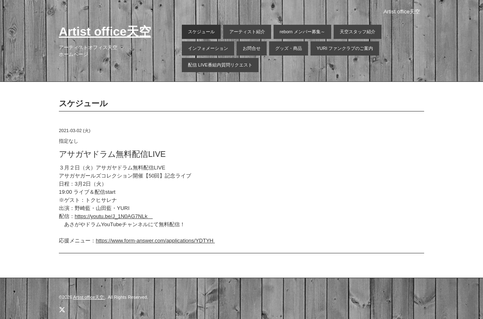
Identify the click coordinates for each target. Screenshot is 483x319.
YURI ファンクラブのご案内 (345, 48)
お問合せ (252, 48)
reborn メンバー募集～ (302, 31)
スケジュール (201, 31)
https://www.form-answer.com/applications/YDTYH (155, 241)
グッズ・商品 (288, 48)
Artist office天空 (105, 31)
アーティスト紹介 (247, 31)
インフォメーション (208, 48)
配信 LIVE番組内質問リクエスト (220, 64)
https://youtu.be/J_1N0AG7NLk (114, 216)
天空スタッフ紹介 (357, 31)
